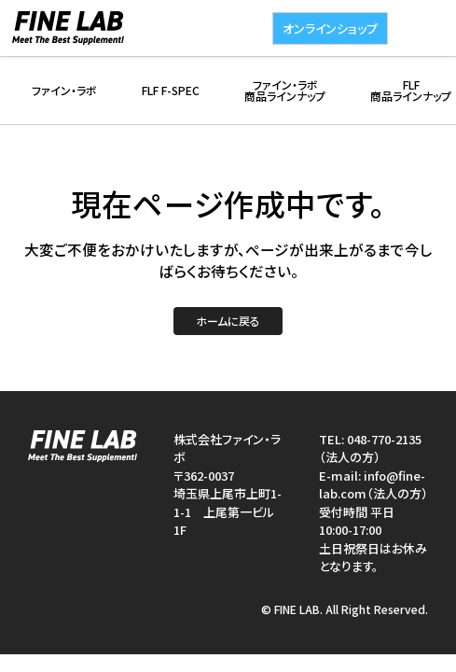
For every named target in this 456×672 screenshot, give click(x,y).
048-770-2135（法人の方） (370, 448)
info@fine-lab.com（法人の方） (373, 485)
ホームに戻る (228, 321)
